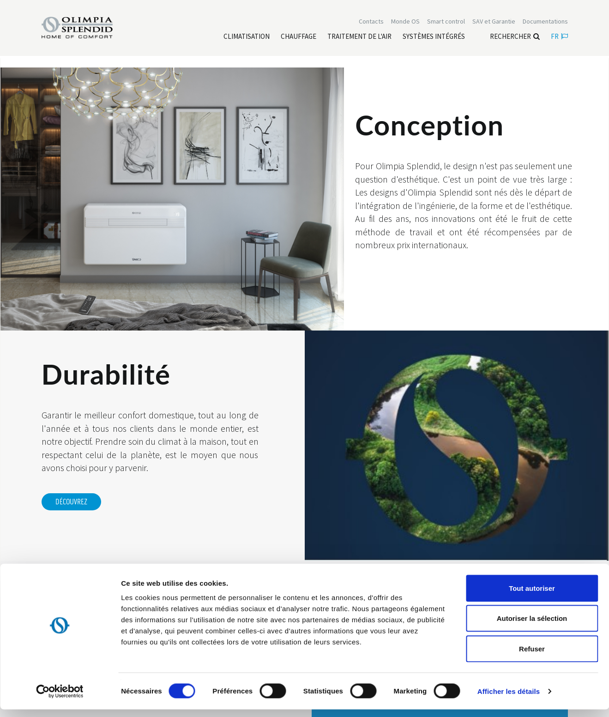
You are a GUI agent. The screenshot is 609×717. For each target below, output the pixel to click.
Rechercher (515, 37)
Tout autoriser (532, 596)
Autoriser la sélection (532, 626)
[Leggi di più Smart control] (446, 22)
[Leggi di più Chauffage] (298, 37)
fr (559, 37)
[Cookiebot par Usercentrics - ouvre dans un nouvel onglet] (59, 699)
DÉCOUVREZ (71, 502)
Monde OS (405, 22)
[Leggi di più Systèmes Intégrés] (434, 37)
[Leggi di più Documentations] (545, 22)
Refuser (532, 656)
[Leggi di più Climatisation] (246, 37)
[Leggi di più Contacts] (371, 22)
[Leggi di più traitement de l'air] (359, 37)
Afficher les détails (508, 699)
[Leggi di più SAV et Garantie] (493, 22)
